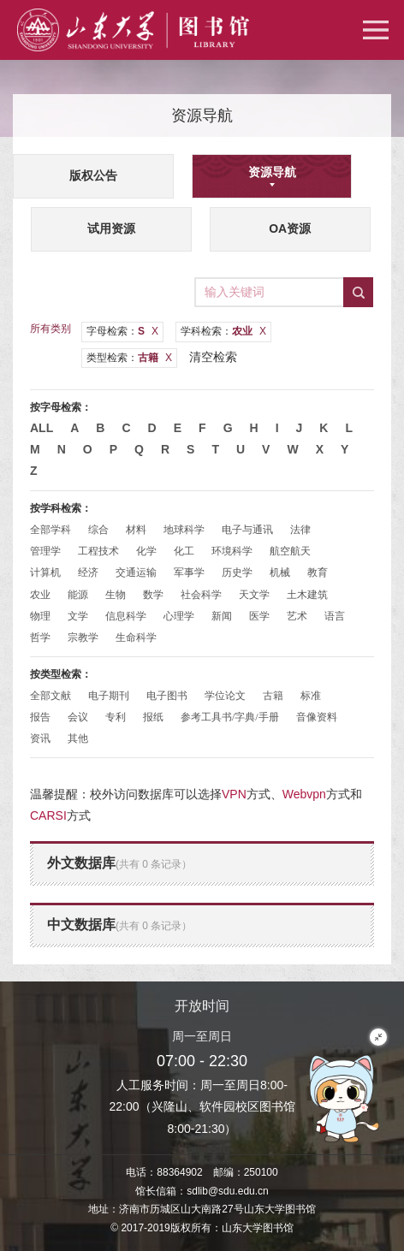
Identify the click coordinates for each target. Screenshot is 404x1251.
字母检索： (122, 331)
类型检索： (129, 358)
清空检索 (213, 357)
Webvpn (304, 794)
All (41, 428)
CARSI (48, 815)
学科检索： (223, 331)
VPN (234, 794)
